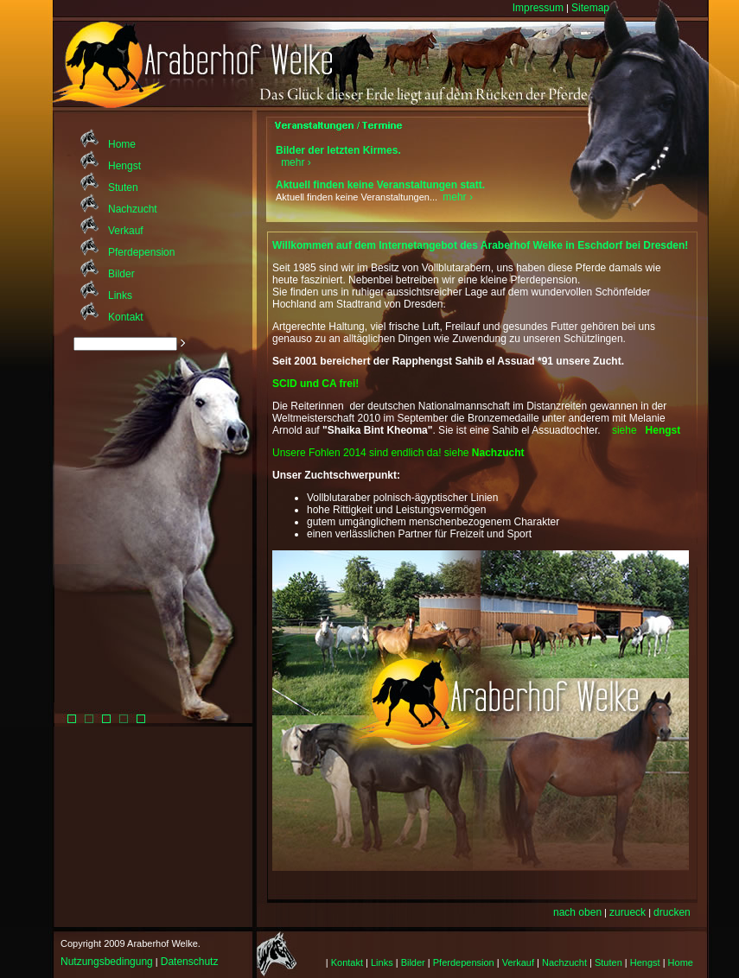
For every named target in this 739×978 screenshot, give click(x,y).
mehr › (296, 162)
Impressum (538, 8)
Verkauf (125, 231)
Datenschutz (190, 962)
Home (122, 144)
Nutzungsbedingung (107, 962)
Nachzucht (132, 209)
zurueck (627, 912)
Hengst (124, 166)
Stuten (123, 187)
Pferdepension (141, 252)
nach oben (577, 912)
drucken (672, 912)
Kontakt (125, 317)
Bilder (121, 274)
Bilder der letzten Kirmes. (338, 150)
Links (120, 295)
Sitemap (590, 8)
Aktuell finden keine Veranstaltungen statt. (380, 185)
